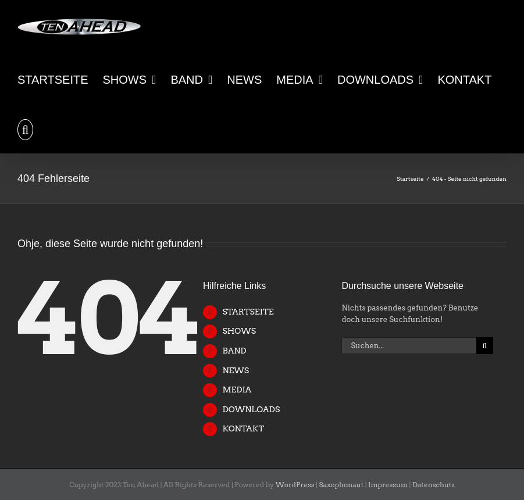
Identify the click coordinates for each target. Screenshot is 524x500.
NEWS (235, 370)
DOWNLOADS (251, 409)
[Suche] (484, 345)
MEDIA (236, 389)
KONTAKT (243, 428)
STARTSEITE (247, 311)
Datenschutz (433, 484)
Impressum (388, 484)
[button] (25, 128)
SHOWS (239, 330)
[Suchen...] (408, 345)
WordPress (295, 484)
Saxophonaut (341, 484)
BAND (234, 350)
